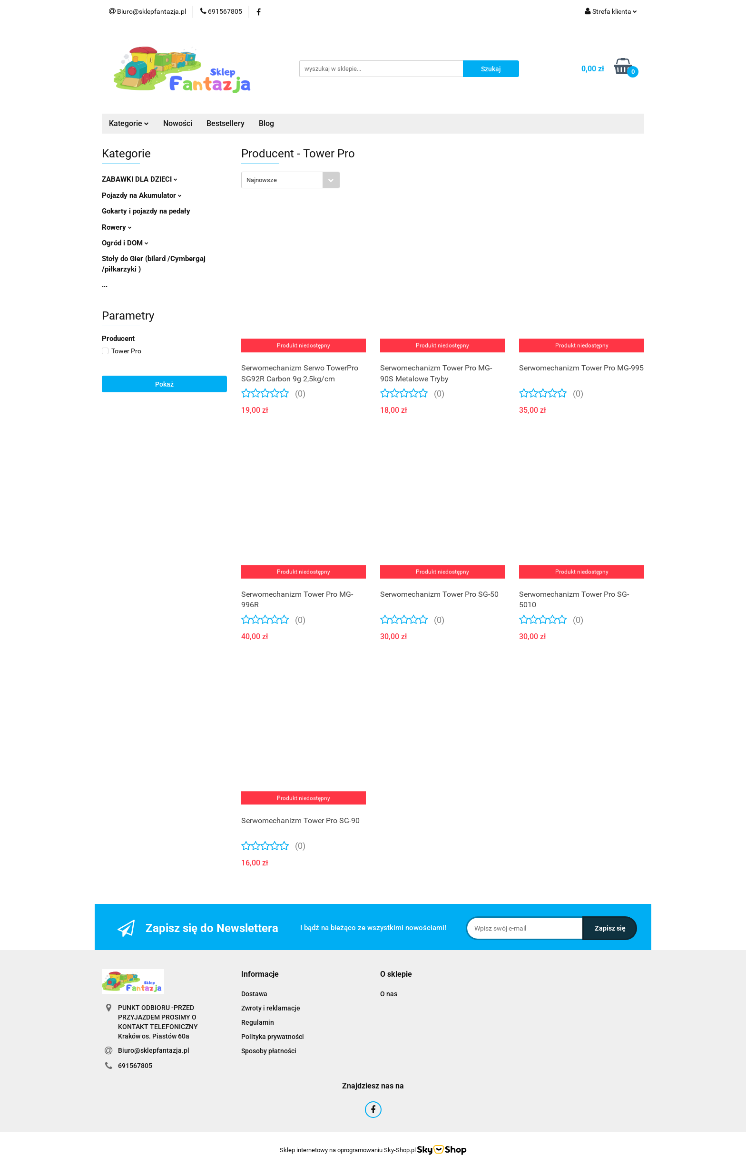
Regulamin (257, 1022)
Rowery (117, 227)
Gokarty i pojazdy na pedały (146, 211)
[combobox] (290, 180)
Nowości (177, 123)
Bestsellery (225, 123)
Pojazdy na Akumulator (142, 195)
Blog (266, 123)
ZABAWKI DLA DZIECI (139, 179)
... (105, 285)
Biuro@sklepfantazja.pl (153, 1050)
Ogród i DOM (125, 243)
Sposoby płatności (268, 1051)
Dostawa (254, 994)
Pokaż (164, 384)
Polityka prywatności (272, 1036)
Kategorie (129, 123)
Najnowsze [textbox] (261, 180)
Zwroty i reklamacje (270, 1008)
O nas (388, 994)
